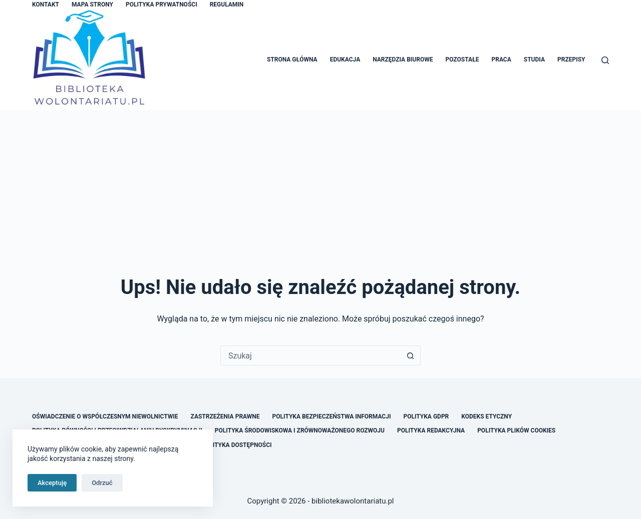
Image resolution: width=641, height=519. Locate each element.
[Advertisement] (320, 185)
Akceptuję (52, 482)
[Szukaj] (605, 60)
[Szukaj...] (310, 356)
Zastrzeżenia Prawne (225, 416)
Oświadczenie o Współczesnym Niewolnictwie (105, 416)
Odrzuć (102, 482)
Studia (534, 59)
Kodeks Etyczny (486, 416)
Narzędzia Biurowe (403, 59)
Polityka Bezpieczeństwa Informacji (331, 416)
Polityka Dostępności (236, 445)
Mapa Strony (92, 4)
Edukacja (345, 59)
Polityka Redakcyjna (431, 430)
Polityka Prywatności (161, 4)
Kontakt (45, 4)
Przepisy (571, 59)
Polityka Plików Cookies (516, 430)
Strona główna (292, 59)
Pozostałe (462, 59)
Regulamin (227, 4)
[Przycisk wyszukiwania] (410, 356)
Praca (501, 59)
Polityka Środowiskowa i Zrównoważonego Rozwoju (300, 430)
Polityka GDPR (426, 416)
